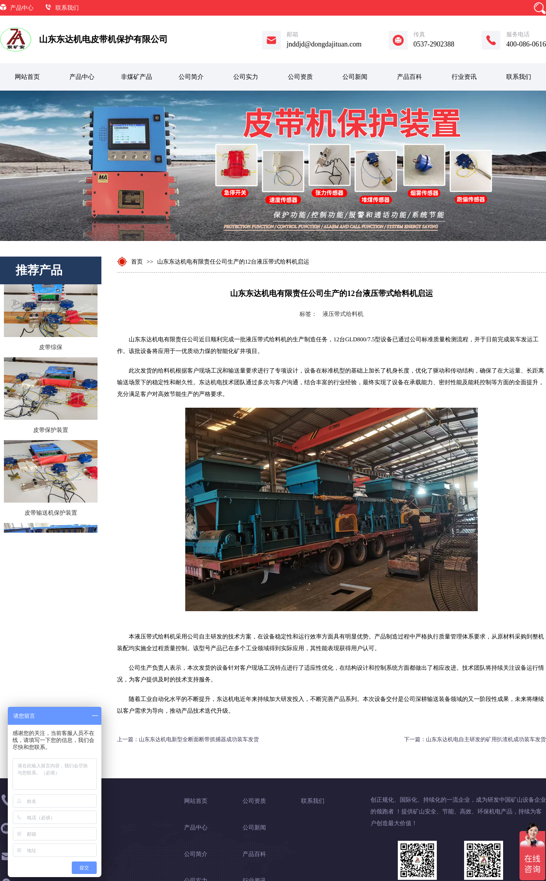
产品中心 (22, 8)
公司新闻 (354, 76)
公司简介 (191, 76)
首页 (137, 262)
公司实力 (245, 76)
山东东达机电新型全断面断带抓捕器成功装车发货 (199, 739)
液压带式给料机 (343, 314)
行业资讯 (464, 76)
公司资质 (300, 76)
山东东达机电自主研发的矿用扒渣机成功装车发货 (486, 739)
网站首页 (27, 76)
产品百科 (409, 76)
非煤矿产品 (136, 76)
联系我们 (67, 8)
